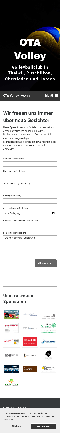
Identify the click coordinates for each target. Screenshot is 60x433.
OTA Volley (11, 96)
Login (25, 95)
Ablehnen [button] (16, 426)
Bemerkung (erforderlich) (14, 233)
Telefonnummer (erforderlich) (16, 183)
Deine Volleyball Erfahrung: (30, 245)
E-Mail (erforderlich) (12, 196)
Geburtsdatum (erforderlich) (15, 208)
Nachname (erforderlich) (14, 171)
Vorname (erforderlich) (13, 159)
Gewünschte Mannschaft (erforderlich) (21, 220)
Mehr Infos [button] (8, 419)
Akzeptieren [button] (43, 426)
